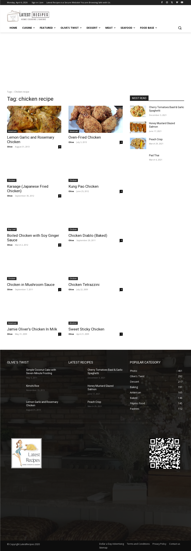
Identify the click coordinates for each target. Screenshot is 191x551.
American (12, 131)
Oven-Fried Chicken (84, 137)
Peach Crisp (156, 139)
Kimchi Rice (32, 385)
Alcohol (73, 323)
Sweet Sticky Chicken (86, 329)
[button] (179, 27)
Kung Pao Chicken (83, 186)
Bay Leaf (12, 229)
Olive (9, 146)
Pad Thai (154, 155)
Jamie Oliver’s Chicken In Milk (32, 329)
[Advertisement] (95, 59)
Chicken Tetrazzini (84, 284)
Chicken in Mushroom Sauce (31, 284)
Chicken (11, 180)
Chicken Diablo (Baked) (87, 235)
